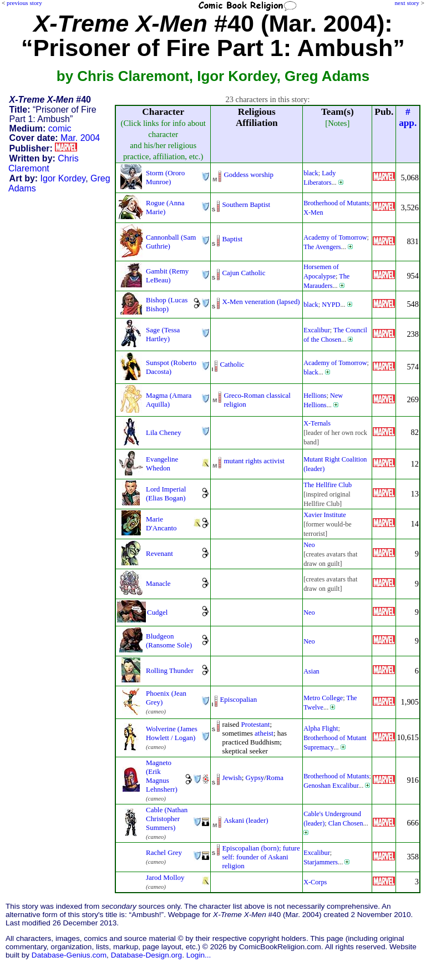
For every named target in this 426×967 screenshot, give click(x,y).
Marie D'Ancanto (161, 523)
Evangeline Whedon (162, 463)
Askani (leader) (246, 820)
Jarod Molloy (165, 877)
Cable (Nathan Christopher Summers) (166, 819)
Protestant (255, 724)
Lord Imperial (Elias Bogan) (166, 493)
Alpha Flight (320, 728)
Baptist (232, 239)
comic (60, 128)
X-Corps (315, 882)
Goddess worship (248, 174)
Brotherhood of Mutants (336, 203)
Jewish (231, 777)
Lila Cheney (163, 432)
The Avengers (322, 247)
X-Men (313, 212)
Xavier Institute (324, 515)
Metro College (323, 698)
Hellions (314, 395)
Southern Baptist (246, 204)
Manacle (158, 583)
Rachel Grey (164, 852)
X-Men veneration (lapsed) (261, 301)
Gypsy (255, 777)
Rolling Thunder (170, 670)
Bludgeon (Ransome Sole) (169, 640)
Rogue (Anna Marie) (165, 207)
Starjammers (320, 862)
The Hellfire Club (327, 485)
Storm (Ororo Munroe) (165, 177)
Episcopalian (238, 699)
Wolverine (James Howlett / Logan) (171, 733)
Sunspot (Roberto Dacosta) (171, 367)
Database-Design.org (146, 955)
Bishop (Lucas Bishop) (166, 304)
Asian (311, 671)
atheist (264, 733)
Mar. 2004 (80, 138)
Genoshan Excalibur (330, 785)
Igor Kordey (63, 178)
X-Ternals (317, 423)
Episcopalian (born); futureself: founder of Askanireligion (261, 857)
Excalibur (316, 330)
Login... (198, 955)
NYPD (331, 304)
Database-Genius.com (69, 955)
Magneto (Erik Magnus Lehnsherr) (162, 775)
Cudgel (157, 612)
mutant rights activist (254, 461)
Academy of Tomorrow (335, 237)
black (310, 173)
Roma (274, 777)
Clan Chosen (345, 823)
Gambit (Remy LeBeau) (167, 275)
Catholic (232, 364)
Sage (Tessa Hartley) (163, 334)
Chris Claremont (43, 163)
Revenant (159, 553)
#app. (408, 117)
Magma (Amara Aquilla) (168, 399)
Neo (309, 545)
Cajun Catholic (243, 273)
